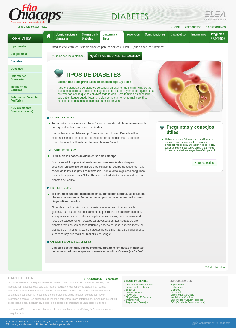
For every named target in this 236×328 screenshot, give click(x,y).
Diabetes (16, 61)
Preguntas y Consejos (137, 302)
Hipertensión (19, 46)
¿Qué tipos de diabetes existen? (114, 56)
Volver (210, 267)
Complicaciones (134, 292)
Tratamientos (132, 300)
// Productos (193, 27)
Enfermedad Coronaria (19, 77)
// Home (175, 27)
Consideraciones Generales (140, 284)
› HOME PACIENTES (136, 280)
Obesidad (17, 68)
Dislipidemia (19, 54)
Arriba (220, 267)
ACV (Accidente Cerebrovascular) (22, 109)
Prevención (131, 295)
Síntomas (130, 289)
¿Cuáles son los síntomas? (68, 56)
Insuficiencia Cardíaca (19, 88)
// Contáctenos (216, 27)
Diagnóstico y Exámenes (138, 297)
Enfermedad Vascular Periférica (25, 99)
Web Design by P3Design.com (214, 323)
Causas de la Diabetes (137, 287)
